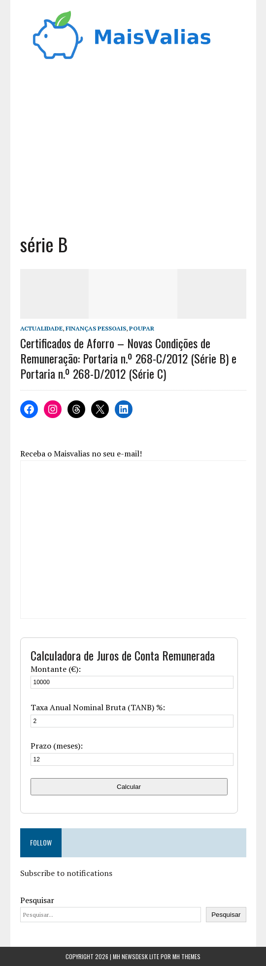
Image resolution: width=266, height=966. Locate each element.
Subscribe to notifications (66, 873)
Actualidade (41, 328)
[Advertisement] (133, 143)
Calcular (129, 786)
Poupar (141, 328)
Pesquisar (37, 900)
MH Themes (186, 956)
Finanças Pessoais (96, 328)
